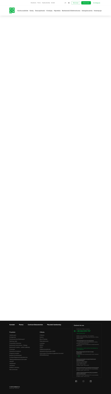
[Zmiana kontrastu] (69, 2)
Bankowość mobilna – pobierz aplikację (19, 347)
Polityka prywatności (45, 349)
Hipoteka (57, 11)
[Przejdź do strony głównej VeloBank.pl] (12, 11)
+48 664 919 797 (83, 331)
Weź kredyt (75, 3)
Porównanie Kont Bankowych (17, 339)
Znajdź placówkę (46, 2)
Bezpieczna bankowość (15, 355)
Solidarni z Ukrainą (14, 367)
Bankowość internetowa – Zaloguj (18, 345)
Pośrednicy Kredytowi (15, 351)
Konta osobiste (22, 11)
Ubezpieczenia (87, 11)
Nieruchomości (13, 369)
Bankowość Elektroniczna (71, 11)
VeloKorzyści (12, 335)
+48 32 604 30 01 (80, 333)
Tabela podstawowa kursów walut (18, 359)
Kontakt (53, 2)
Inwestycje (98, 11)
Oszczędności (40, 11)
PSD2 (41, 347)
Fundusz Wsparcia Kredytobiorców (18, 357)
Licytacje (42, 343)
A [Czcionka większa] (65, 3)
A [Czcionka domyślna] (64, 3)
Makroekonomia (44, 341)
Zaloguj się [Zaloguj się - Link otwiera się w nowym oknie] (96, 3)
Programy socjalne (14, 353)
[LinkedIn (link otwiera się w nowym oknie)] (91, 381)
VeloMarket (12, 363)
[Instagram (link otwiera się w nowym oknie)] (83, 381)
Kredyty (49, 11)
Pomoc (39, 2)
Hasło (79, 356)
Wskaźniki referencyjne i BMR (47, 351)
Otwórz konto (86, 3)
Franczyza (12, 349)
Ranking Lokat (13, 341)
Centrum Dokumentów (35, 325)
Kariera (42, 337)
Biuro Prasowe (43, 339)
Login (79, 355)
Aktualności (33, 2)
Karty (32, 11)
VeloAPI (11, 361)
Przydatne (12, 332)
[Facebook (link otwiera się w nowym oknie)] (76, 381)
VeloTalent (12, 365)
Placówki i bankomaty (54, 325)
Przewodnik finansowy (15, 343)
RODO (41, 345)
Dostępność (12, 337)
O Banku (42, 332)
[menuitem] (33, 3)
